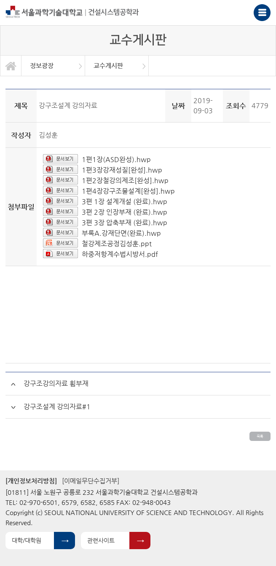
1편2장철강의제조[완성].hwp (125, 180)
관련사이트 (101, 540)
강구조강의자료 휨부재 (56, 383)
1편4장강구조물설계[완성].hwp (128, 191)
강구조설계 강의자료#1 (57, 407)
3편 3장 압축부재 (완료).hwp (124, 223)
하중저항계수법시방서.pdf (120, 254)
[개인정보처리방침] (31, 480)
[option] (53, 66)
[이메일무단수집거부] (90, 480)
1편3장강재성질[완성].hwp (122, 170)
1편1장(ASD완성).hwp (116, 159)
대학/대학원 (26, 540)
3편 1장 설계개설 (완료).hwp (124, 202)
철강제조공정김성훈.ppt (117, 244)
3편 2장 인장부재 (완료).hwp (124, 212)
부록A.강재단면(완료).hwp (121, 233)
